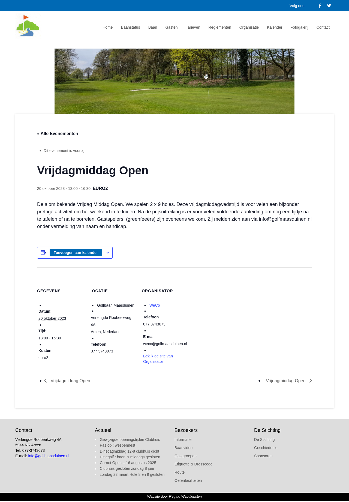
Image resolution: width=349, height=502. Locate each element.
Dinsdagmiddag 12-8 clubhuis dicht (129, 451)
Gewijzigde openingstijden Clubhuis (130, 439)
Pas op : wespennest (117, 445)
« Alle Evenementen (57, 133)
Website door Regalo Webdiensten (174, 496)
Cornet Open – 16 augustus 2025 (128, 463)
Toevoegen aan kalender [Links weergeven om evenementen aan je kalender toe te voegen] (76, 252)
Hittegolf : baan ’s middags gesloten (130, 457)
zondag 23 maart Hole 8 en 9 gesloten (132, 474)
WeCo (154, 305)
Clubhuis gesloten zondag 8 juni (127, 468)
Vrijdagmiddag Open (69, 380)
